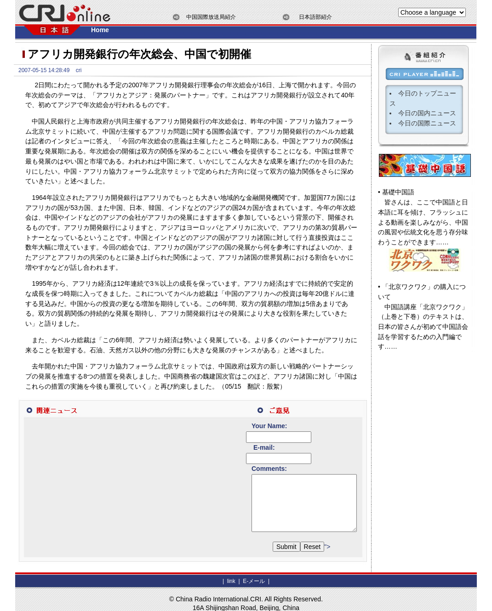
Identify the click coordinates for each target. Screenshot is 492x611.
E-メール (253, 572)
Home (100, 30)
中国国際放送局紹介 (211, 17)
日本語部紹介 (315, 17)
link (231, 572)
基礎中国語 (398, 192)
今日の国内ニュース (427, 113)
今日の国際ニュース (427, 123)
